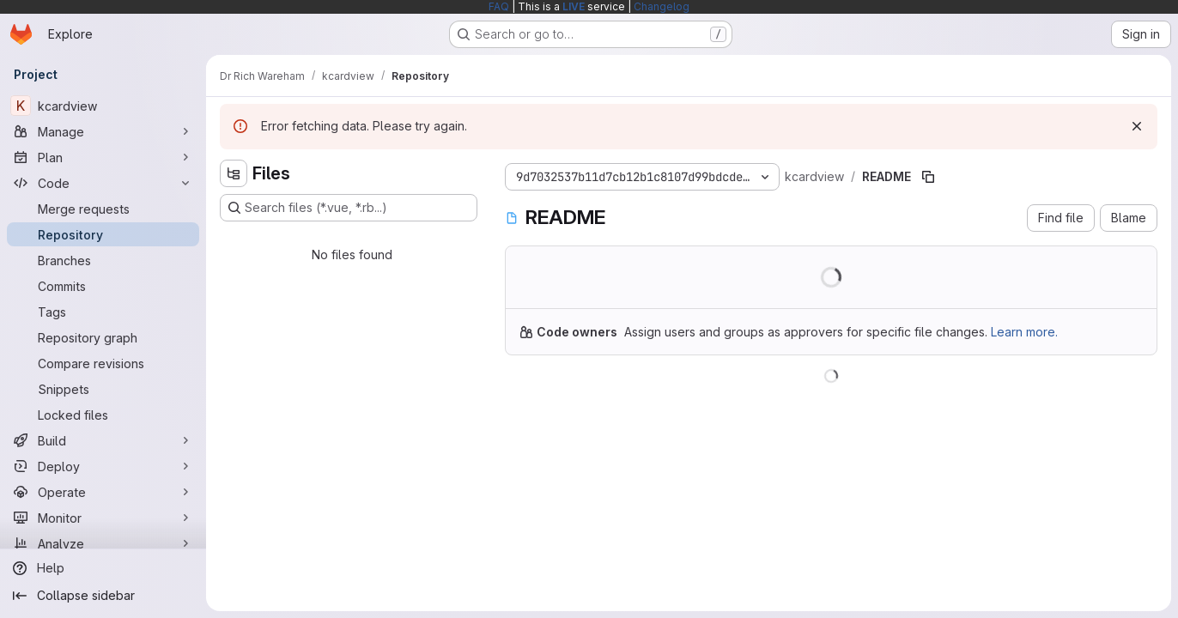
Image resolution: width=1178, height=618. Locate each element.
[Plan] (103, 157)
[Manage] (103, 131)
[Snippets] (103, 389)
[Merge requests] (103, 209)
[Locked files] (103, 415)
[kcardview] (103, 106)
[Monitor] (103, 518)
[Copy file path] (928, 177)
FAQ (499, 6)
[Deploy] (103, 466)
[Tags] (103, 312)
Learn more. (1024, 331)
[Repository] (103, 234)
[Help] (103, 568)
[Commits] (103, 286)
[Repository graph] (103, 337)
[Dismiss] (1136, 126)
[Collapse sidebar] (103, 596)
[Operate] (103, 492)
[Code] (103, 183)
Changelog (661, 6)
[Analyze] (103, 543)
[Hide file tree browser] (233, 173)
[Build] (103, 440)
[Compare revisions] (103, 363)
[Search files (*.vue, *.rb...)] (348, 207)
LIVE (573, 6)
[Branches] (103, 260)
